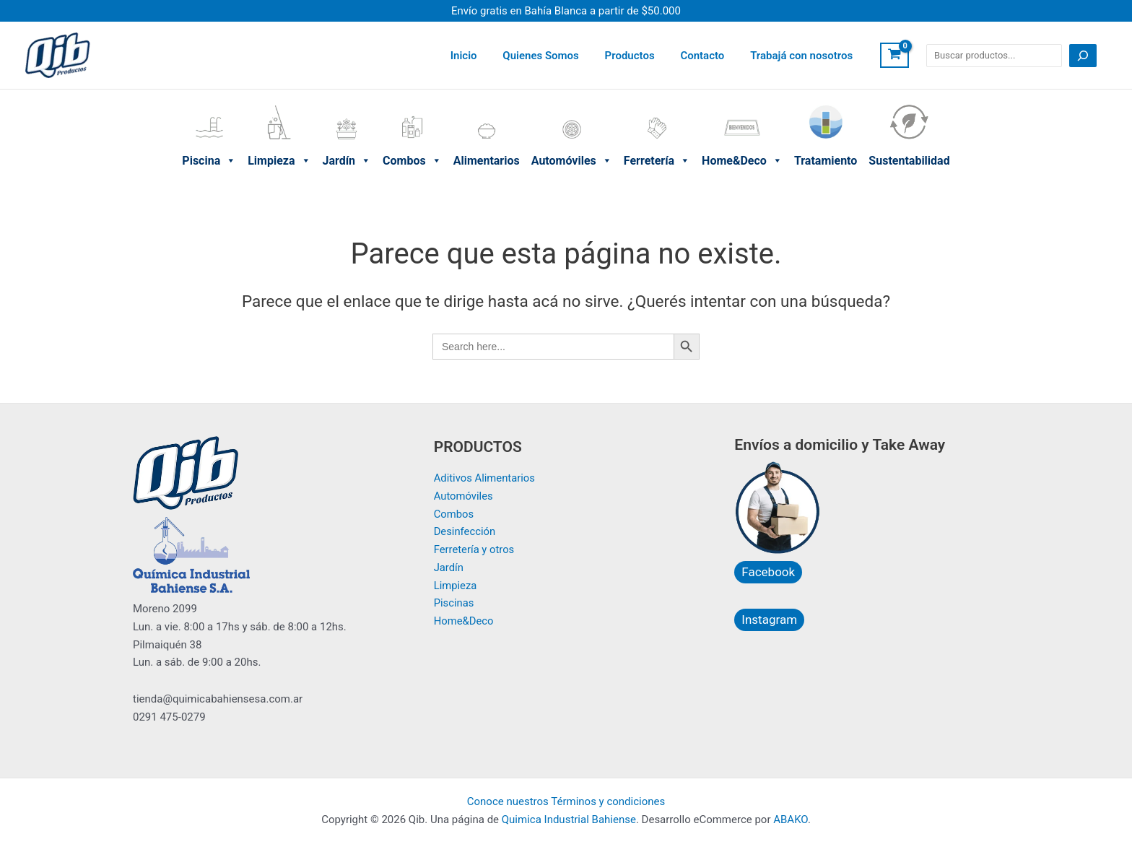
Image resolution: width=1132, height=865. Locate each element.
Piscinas (454, 602)
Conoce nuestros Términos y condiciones (566, 801)
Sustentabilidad (908, 107)
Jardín (347, 107)
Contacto (709, 55)
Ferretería (657, 107)
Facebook (768, 572)
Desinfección (465, 531)
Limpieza (279, 107)
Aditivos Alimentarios (485, 477)
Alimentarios (486, 107)
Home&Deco (742, 107)
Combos (412, 107)
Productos (640, 55)
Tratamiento (825, 107)
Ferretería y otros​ (474, 549)
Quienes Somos (555, 55)
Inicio (482, 55)
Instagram (769, 619)
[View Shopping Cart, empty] (894, 56)
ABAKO (790, 819)
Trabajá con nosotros (803, 55)
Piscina (209, 107)
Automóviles (571, 107)
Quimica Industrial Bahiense (569, 819)
